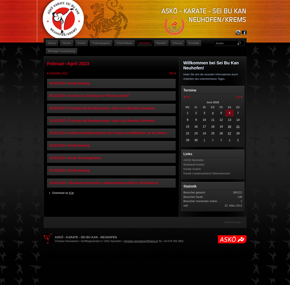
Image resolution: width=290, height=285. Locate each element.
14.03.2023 (57, 158)
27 (229, 133)
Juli (238, 96)
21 (238, 126)
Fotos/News (124, 43)
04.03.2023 (57, 145)
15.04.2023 (57, 183)
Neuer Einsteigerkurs (84, 158)
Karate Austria (192, 169)
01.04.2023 (57, 170)
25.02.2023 (57, 133)
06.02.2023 (57, 96)
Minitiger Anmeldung (61, 51)
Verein (67, 43)
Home (52, 43)
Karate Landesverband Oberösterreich (207, 173)
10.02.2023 (57, 121)
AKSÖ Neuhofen (194, 160)
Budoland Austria (194, 164)
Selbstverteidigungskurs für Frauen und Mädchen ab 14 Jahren (117, 133)
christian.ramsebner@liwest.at (141, 241)
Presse (177, 43)
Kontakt (194, 43)
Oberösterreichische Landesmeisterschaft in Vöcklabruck (113, 183)
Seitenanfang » (233, 222)
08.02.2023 (57, 108)
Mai (171, 73)
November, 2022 (58, 73)
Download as (63, 192)
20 (229, 126)
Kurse (82, 43)
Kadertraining (79, 83)
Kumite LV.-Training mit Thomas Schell (98, 96)
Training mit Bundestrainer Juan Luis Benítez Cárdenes (111, 108)
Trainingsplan (101, 43)
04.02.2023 (57, 83)
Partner (161, 43)
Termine (144, 43)
